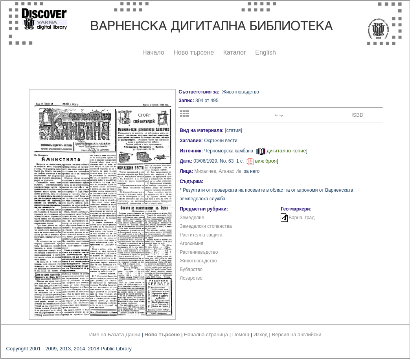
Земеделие (192, 217)
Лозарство (191, 278)
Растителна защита (201, 235)
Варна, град (301, 217)
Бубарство (191, 269)
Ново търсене (193, 52)
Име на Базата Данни (114, 334)
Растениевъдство (199, 252)
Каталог (234, 52)
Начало (153, 52)
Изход (261, 334)
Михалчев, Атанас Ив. (219, 171)
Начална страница (206, 334)
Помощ (240, 334)
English (265, 52)
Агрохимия (191, 243)
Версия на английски (297, 334)
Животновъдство (198, 261)
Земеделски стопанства (206, 226)
